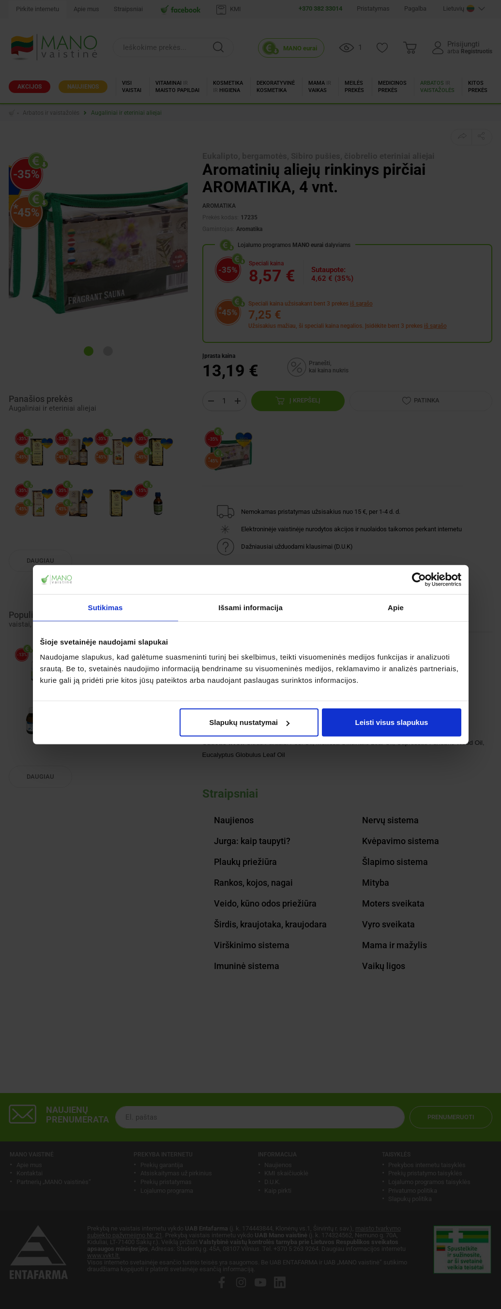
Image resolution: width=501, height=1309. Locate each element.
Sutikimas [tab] (105, 607)
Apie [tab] (396, 607)
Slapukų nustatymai (249, 722)
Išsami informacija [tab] (250, 607)
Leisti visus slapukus (391, 722)
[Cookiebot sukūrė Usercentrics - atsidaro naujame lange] (419, 579)
